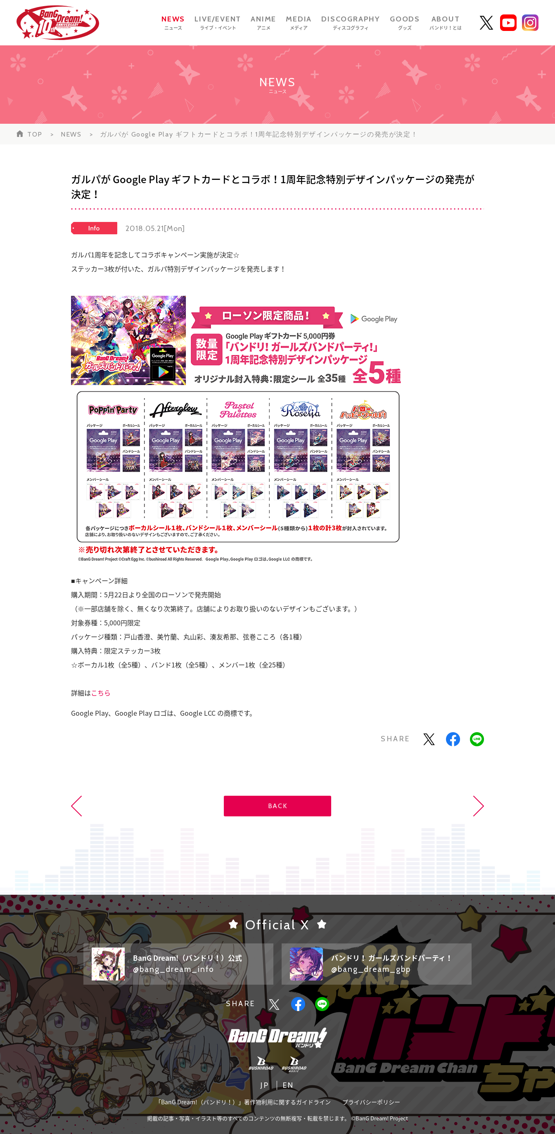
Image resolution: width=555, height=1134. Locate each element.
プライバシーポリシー (371, 1102)
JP (265, 1085)
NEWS (71, 134)
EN (288, 1085)
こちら (101, 693)
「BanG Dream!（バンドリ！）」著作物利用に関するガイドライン (243, 1102)
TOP (35, 134)
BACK (277, 806)
